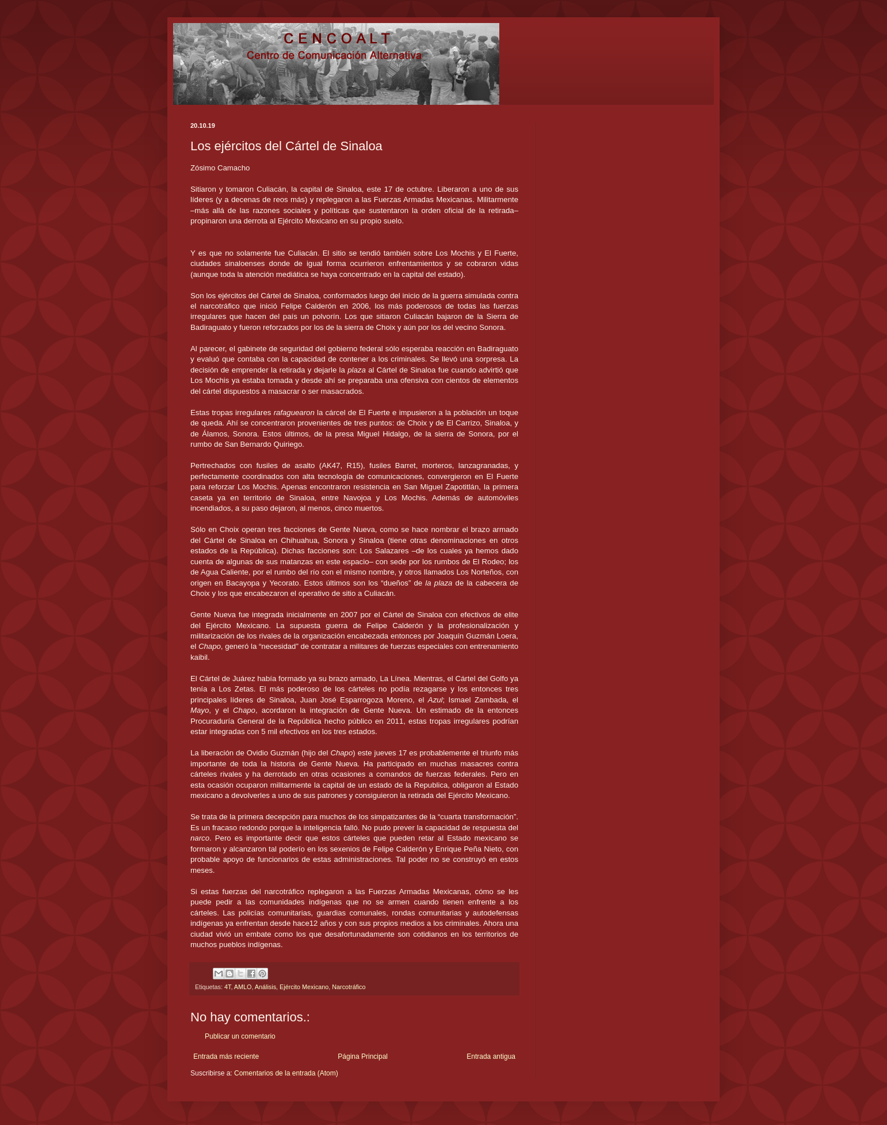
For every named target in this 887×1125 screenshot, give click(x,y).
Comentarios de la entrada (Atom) (286, 1073)
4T (227, 986)
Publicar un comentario (240, 1036)
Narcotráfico (348, 986)
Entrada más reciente (226, 1056)
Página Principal (363, 1056)
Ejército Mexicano (304, 986)
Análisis (265, 986)
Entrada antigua (491, 1056)
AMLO (243, 986)
